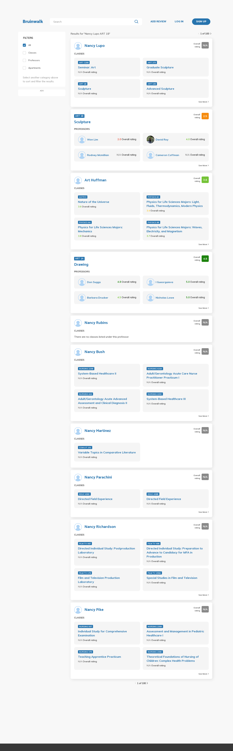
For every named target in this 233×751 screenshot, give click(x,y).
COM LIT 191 (85, 447)
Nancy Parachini (98, 477)
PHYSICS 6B (153, 222)
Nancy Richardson (100, 527)
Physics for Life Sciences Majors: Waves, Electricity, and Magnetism (174, 229)
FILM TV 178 (85, 573)
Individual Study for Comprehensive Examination (102, 633)
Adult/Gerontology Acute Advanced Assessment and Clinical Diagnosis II (102, 401)
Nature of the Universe (93, 202)
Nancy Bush (94, 352)
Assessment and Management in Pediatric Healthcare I (175, 633)
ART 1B (82, 84)
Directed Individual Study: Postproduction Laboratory (106, 550)
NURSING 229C (155, 394)
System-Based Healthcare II (97, 373)
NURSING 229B (86, 368)
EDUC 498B (153, 494)
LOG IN (179, 22)
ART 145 (152, 84)
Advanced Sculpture (160, 89)
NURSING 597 (85, 626)
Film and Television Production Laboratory (99, 580)
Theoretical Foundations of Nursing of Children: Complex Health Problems (173, 659)
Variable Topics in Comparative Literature (107, 452)
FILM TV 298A (154, 573)
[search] (92, 21)
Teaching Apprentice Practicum (99, 657)
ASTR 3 (82, 197)
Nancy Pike (94, 610)
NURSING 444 (85, 394)
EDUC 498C (84, 494)
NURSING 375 (85, 652)
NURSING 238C (155, 652)
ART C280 (84, 62)
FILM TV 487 (85, 543)
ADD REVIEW (158, 22)
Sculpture (84, 89)
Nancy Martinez (97, 431)
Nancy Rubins (96, 323)
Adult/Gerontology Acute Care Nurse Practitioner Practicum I (172, 375)
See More (204, 102)
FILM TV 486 (153, 543)
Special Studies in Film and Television (172, 578)
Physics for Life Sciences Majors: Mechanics (100, 229)
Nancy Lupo (94, 46)
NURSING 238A (155, 626)
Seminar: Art (87, 67)
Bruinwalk (33, 21)
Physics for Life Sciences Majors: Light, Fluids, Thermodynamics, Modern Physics (175, 204)
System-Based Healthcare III (166, 399)
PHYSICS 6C (153, 197)
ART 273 (152, 62)
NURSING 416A (155, 368)
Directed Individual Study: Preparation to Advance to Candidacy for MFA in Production (175, 552)
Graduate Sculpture (160, 67)
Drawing (81, 265)
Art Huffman (95, 180)
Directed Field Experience (95, 499)
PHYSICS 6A (85, 222)
